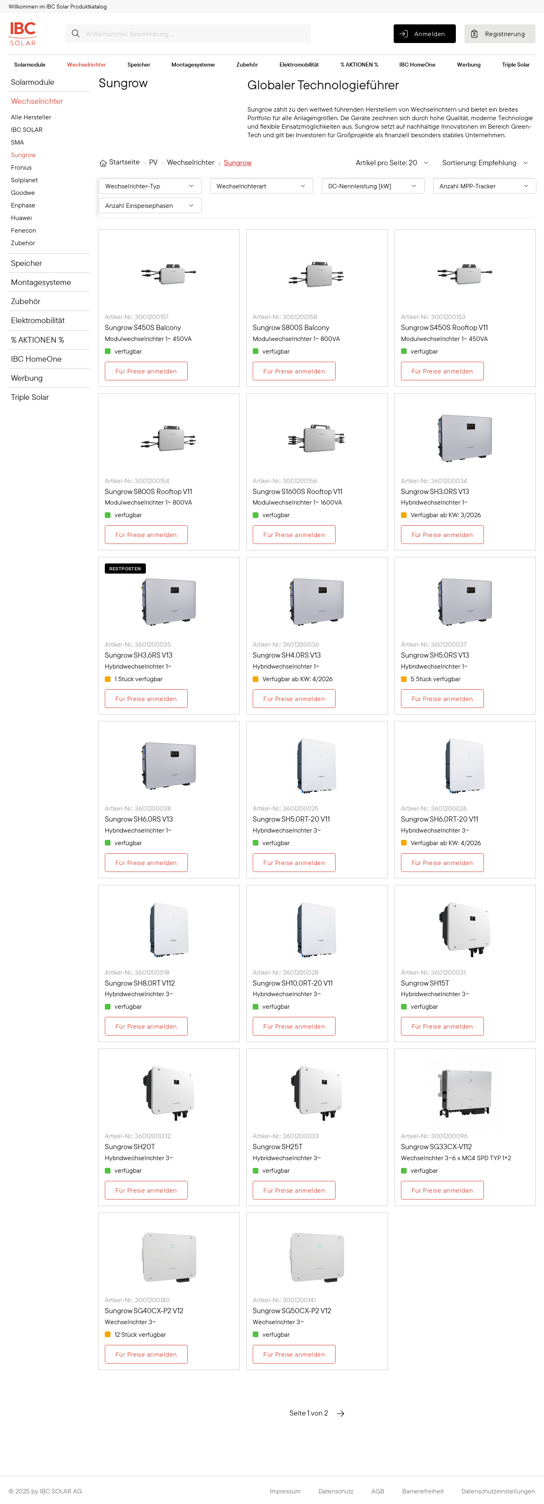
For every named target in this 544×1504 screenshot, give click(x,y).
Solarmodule (30, 64)
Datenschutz (336, 1491)
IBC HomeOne (417, 64)
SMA (17, 142)
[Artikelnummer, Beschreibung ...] (188, 33)
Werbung (469, 64)
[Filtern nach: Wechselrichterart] (261, 186)
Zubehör (247, 64)
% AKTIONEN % (359, 64)
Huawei (21, 218)
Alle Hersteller (31, 117)
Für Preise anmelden (146, 371)
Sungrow (23, 155)
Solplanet (24, 180)
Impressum (285, 1491)
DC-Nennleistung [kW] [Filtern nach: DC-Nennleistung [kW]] (359, 186)
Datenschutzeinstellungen (498, 1491)
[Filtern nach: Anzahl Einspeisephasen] (150, 205)
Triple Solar (516, 64)
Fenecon (23, 230)
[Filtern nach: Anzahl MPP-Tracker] (484, 186)
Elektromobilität (299, 64)
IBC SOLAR (27, 129)
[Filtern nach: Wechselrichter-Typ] (150, 186)
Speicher (139, 64)
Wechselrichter (86, 64)
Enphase (23, 205)
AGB (377, 1491)
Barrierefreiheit (423, 1491)
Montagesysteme (193, 64)
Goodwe (23, 192)
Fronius (21, 167)
